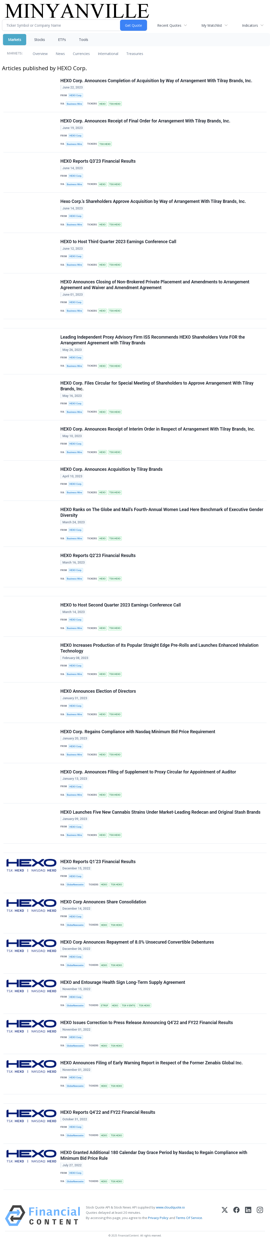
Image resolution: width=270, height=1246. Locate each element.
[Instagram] (260, 1216)
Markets (14, 39)
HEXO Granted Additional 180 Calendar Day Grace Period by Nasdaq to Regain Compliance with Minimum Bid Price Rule (153, 1156)
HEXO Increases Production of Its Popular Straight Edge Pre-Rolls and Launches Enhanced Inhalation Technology (159, 648)
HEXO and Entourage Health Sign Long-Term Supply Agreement (122, 982)
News (60, 53)
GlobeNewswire (75, 885)
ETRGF (104, 1006)
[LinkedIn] (248, 1216)
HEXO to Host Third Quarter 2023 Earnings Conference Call (118, 241)
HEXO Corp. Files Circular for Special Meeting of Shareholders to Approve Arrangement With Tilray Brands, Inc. (157, 386)
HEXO (102, 103)
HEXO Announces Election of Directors (98, 691)
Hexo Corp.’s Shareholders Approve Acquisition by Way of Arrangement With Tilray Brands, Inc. (153, 201)
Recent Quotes (169, 25)
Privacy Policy (158, 1218)
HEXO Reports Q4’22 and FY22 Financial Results (107, 1113)
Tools (83, 39)
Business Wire (74, 103)
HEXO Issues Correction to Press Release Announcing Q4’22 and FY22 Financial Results (146, 1023)
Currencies (81, 53)
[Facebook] (236, 1216)
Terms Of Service (189, 1218)
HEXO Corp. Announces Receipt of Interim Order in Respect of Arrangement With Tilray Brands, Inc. (157, 429)
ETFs (62, 39)
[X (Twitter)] (225, 1216)
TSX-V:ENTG (128, 1006)
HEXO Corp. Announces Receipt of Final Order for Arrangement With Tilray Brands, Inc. (145, 120)
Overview (40, 53)
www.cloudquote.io (170, 1208)
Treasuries (134, 53)
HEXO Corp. (75, 95)
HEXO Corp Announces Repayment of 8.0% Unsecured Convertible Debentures (137, 942)
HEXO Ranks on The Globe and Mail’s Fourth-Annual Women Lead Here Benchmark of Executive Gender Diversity (161, 512)
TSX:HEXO (115, 103)
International (108, 53)
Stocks (39, 39)
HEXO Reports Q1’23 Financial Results (98, 862)
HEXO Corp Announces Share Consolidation (103, 902)
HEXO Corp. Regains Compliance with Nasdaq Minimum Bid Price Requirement (137, 731)
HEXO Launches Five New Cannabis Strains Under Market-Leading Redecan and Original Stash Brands (160, 812)
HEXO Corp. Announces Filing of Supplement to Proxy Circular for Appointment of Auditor (148, 772)
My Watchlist (211, 25)
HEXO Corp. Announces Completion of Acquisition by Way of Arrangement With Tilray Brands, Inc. (156, 80)
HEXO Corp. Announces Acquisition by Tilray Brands (111, 469)
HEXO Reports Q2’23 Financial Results (98, 556)
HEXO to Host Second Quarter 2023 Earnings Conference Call (120, 605)
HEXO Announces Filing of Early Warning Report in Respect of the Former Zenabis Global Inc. (151, 1063)
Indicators (250, 25)
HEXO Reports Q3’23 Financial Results (98, 161)
